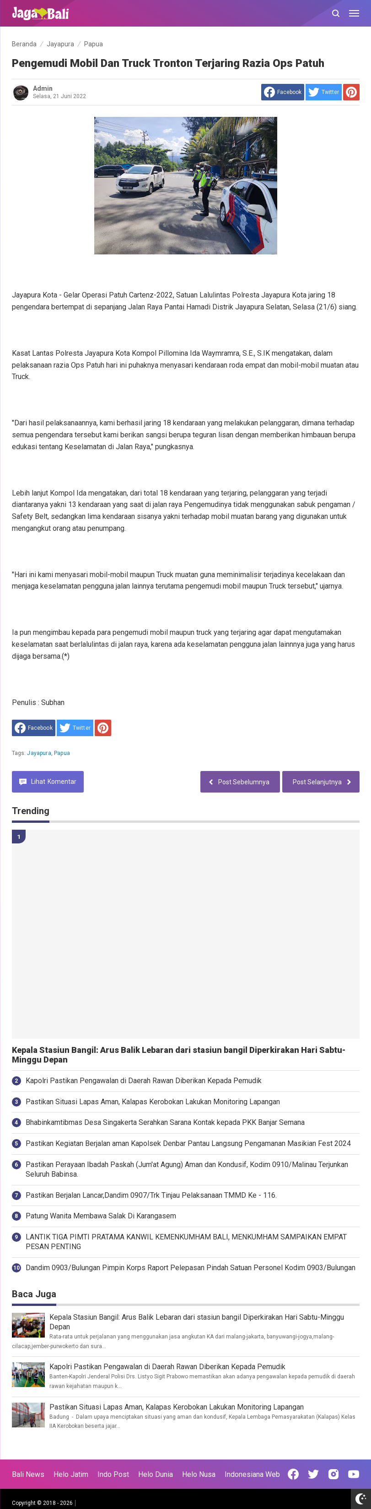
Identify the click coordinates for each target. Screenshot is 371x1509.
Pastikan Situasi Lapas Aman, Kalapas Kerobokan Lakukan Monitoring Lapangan (153, 1101)
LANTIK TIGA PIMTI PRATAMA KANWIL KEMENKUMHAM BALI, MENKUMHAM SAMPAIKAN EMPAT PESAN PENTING (186, 1242)
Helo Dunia (155, 1474)
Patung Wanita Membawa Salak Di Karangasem (101, 1216)
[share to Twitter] (324, 92)
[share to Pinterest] (351, 92)
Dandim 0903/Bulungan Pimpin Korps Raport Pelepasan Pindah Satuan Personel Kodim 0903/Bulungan (190, 1267)
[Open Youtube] (353, 1474)
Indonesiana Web (252, 1474)
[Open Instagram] (333, 1474)
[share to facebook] (282, 92)
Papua (62, 753)
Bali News (28, 1474)
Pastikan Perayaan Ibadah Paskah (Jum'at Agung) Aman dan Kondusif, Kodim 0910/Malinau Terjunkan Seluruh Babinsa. (187, 1169)
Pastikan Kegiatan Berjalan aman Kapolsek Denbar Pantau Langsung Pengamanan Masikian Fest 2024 (188, 1143)
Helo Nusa (198, 1474)
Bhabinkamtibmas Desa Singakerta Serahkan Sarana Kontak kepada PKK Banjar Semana (165, 1122)
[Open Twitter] (313, 1474)
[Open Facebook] (293, 1474)
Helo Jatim (71, 1474)
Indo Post (113, 1474)
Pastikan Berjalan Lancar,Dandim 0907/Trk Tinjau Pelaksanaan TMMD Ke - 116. (151, 1195)
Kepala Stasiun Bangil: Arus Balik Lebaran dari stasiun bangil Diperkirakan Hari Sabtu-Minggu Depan (178, 1055)
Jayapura (39, 753)
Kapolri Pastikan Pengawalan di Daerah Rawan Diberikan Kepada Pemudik (144, 1080)
